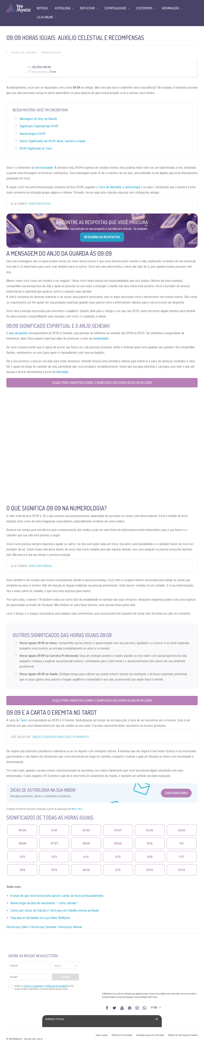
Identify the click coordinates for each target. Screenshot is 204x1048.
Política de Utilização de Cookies (183, 1035)
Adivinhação (170, 8)
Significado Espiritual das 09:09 (39, 126)
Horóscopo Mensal (40, 566)
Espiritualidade (116, 8)
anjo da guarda (18, 333)
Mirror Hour (77, 809)
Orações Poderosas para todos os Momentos (60, 736)
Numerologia (51, 52)
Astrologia (63, 8)
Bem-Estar (87, 8)
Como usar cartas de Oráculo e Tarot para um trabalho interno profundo (54, 910)
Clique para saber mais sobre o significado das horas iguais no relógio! (102, 383)
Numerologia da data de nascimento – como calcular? (43, 903)
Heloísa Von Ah (41, 67)
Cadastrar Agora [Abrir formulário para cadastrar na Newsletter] (176, 793)
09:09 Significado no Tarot (36, 148)
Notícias (42, 8)
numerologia (132, 187)
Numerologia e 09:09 (32, 134)
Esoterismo (144, 8)
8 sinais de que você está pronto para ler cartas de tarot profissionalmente (56, 896)
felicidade (62, 372)
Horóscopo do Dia (39, 203)
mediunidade (101, 338)
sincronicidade (44, 167)
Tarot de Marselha (110, 187)
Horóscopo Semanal (43, 927)
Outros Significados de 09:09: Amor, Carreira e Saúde (52, 141)
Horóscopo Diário (17, 927)
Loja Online (45, 17)
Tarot (23, 720)
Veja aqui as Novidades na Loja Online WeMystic (40, 918)
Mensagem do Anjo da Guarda (38, 119)
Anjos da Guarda (24, 52)
